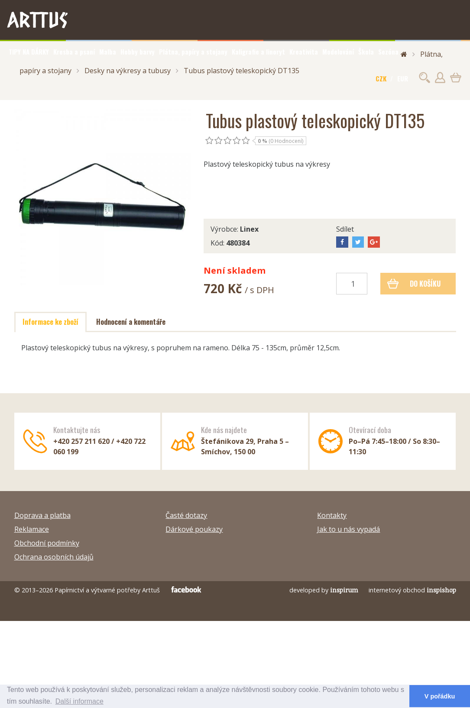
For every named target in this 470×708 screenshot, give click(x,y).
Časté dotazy (186, 515)
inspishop (441, 590)
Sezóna (388, 51)
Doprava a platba (42, 515)
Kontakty (332, 515)
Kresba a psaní (74, 51)
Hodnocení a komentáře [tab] (130, 322)
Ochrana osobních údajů (54, 557)
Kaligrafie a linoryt (258, 51)
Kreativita (303, 51)
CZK (381, 78)
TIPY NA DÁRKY (29, 51)
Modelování (338, 51)
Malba (107, 51)
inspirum (344, 590)
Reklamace (31, 529)
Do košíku (414, 283)
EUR (402, 78)
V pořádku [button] (440, 696)
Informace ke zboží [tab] (50, 322)
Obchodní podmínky (46, 543)
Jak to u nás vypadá (348, 529)
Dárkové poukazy (194, 529)
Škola (366, 51)
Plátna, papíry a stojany (193, 51)
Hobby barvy (137, 51)
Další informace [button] (79, 701)
